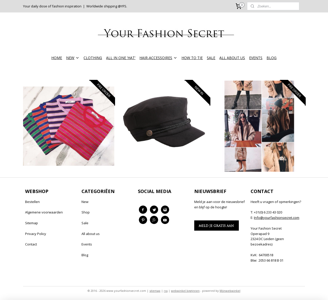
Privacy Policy (35, 233)
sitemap (154, 291)
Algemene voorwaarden (44, 212)
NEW (72, 57)
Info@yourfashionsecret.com (276, 217)
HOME (56, 57)
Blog (84, 255)
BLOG (271, 57)
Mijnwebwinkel (230, 291)
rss (166, 291)
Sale (84, 223)
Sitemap (31, 223)
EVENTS (255, 57)
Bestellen (32, 201)
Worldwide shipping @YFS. (106, 6)
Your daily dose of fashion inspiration (52, 6)
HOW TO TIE (192, 57)
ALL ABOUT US (232, 57)
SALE (211, 57)
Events (86, 244)
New (84, 201)
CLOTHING (93, 57)
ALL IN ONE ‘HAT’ (120, 57)
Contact (31, 244)
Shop (85, 212)
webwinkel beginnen (185, 291)
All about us (90, 233)
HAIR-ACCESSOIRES (158, 57)
